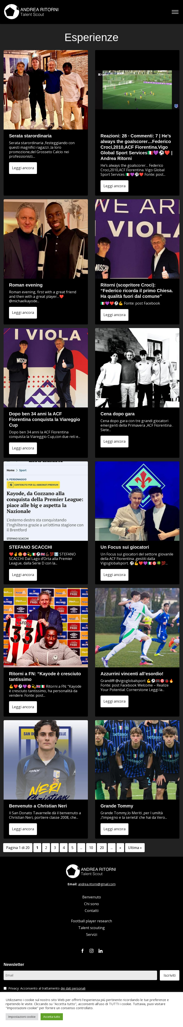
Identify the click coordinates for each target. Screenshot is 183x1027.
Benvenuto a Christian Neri (38, 805)
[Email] (80, 975)
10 (91, 847)
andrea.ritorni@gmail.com (97, 884)
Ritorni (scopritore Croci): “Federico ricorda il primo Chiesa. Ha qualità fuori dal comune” (137, 290)
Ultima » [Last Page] (135, 847)
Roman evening (26, 284)
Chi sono (91, 903)
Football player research (91, 920)
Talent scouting (91, 927)
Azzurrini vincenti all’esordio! (132, 673)
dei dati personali (73, 988)
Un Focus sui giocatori (125, 547)
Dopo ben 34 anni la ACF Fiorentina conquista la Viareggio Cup (44, 419)
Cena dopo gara (118, 413)
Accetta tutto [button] (51, 1017)
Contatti (91, 910)
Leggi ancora (23, 167)
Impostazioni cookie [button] (22, 1017)
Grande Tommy (117, 805)
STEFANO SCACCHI (30, 547)
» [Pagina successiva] (120, 847)
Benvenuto (91, 897)
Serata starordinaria (30, 135)
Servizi (91, 934)
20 (102, 847)
